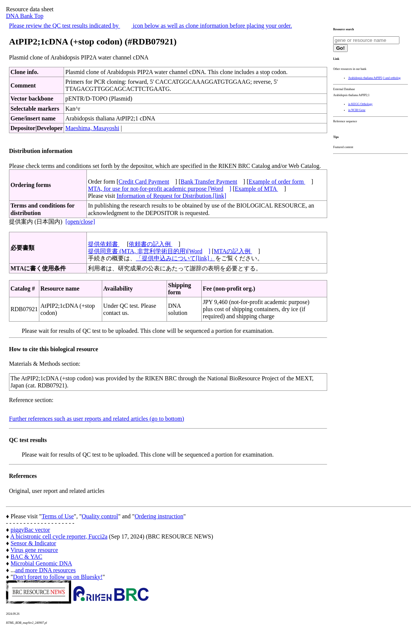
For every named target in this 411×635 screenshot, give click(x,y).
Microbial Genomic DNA (41, 563)
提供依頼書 (103, 244)
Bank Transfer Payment (209, 181)
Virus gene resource (34, 550)
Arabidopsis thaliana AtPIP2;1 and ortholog (374, 78)
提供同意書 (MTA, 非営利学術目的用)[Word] (149, 251)
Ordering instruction (159, 516)
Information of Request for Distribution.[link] (171, 196)
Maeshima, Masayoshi (92, 128)
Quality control (100, 516)
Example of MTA (256, 188)
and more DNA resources (45, 570)
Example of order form (277, 181)
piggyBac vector (30, 530)
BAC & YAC (26, 556)
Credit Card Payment (144, 181)
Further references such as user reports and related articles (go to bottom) (96, 418)
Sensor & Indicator (33, 543)
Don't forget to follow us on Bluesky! (58, 577)
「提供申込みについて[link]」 (175, 258)
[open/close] (80, 221)
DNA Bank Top (24, 16)
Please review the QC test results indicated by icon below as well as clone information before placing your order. (150, 25)
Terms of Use (58, 516)
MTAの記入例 (233, 251)
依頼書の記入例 (150, 244)
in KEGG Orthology (360, 104)
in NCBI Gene (356, 110)
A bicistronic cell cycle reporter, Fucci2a (58, 536)
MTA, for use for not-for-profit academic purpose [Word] (159, 188)
